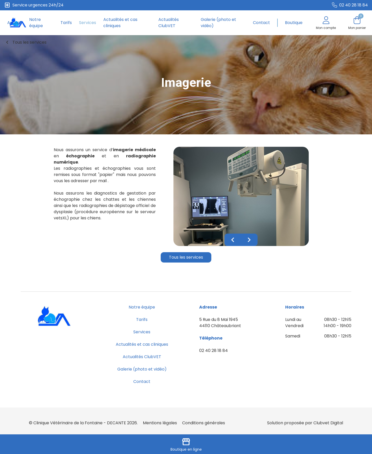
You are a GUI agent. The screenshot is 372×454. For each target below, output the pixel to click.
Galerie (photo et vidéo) (218, 23)
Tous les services (25, 42)
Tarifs (66, 23)
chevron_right (249, 239)
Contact (261, 23)
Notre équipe (36, 23)
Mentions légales (160, 423)
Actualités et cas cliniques (120, 23)
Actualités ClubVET (168, 23)
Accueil (14, 23)
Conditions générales (203, 423)
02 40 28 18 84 (213, 350)
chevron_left (232, 239)
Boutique (294, 23)
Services (87, 23)
